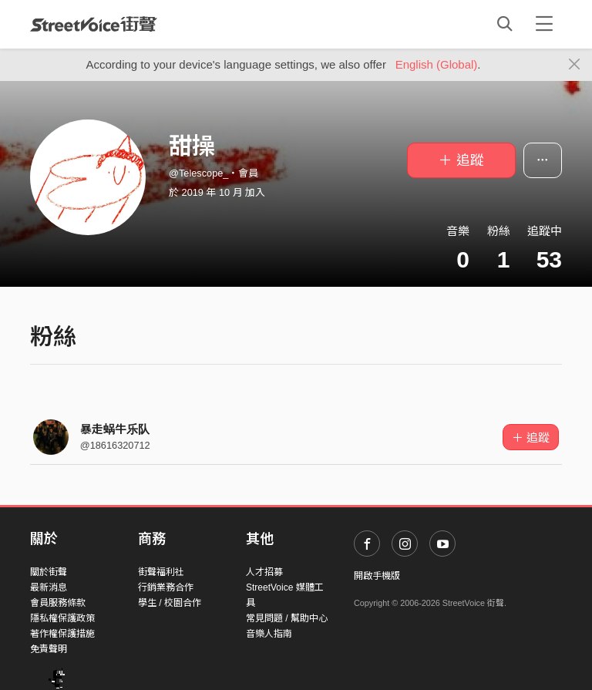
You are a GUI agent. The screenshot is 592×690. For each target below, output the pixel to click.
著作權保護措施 (62, 633)
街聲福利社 (161, 572)
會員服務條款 (58, 602)
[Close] (574, 65)
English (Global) (436, 64)
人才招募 (264, 572)
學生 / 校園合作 (169, 602)
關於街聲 (48, 572)
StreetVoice (93, 24)
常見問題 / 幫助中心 (287, 618)
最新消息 (48, 587)
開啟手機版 (377, 576)
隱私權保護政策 (62, 618)
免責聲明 (48, 649)
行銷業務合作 (165, 587)
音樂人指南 (269, 633)
